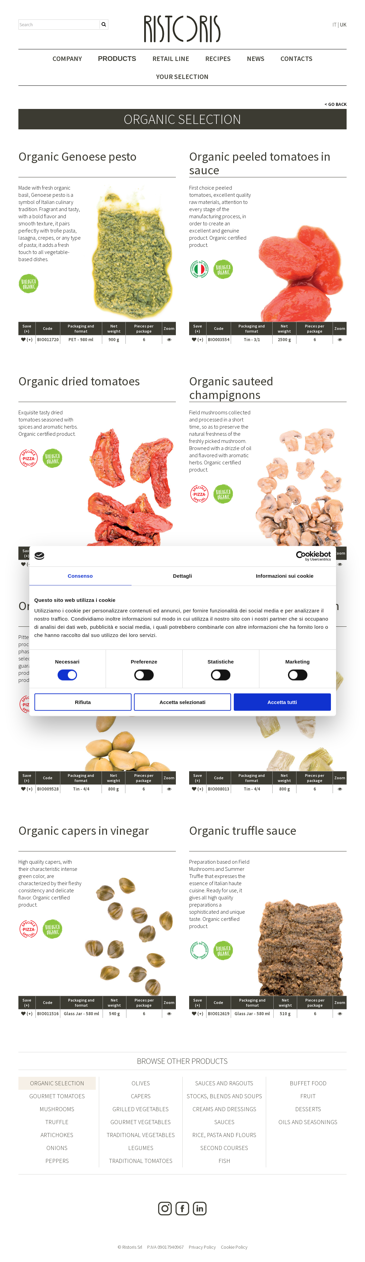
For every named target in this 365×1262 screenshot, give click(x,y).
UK (343, 24)
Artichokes (57, 1135)
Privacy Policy (202, 1247)
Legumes (140, 1148)
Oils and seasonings (307, 1122)
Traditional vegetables (141, 1135)
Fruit (308, 1096)
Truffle (57, 1122)
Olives (141, 1083)
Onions (56, 1148)
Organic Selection (57, 1083)
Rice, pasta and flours (224, 1135)
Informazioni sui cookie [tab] (285, 575)
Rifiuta (83, 702)
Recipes (218, 58)
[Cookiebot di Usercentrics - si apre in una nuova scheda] (301, 556)
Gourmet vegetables (140, 1122)
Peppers (57, 1161)
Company (67, 58)
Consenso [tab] (80, 575)
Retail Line (170, 58)
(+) (27, 339)
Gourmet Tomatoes (57, 1096)
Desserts (308, 1109)
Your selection (182, 76)
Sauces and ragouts (224, 1083)
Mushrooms (57, 1109)
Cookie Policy (234, 1247)
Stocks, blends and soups (224, 1096)
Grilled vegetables (140, 1109)
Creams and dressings (224, 1109)
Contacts (296, 58)
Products (117, 58)
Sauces (224, 1122)
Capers (141, 1096)
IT (335, 24)
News (255, 58)
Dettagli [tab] (182, 575)
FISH (224, 1161)
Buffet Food (308, 1083)
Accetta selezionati (182, 702)
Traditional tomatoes (140, 1161)
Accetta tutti (282, 702)
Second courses (224, 1148)
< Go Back (335, 104)
